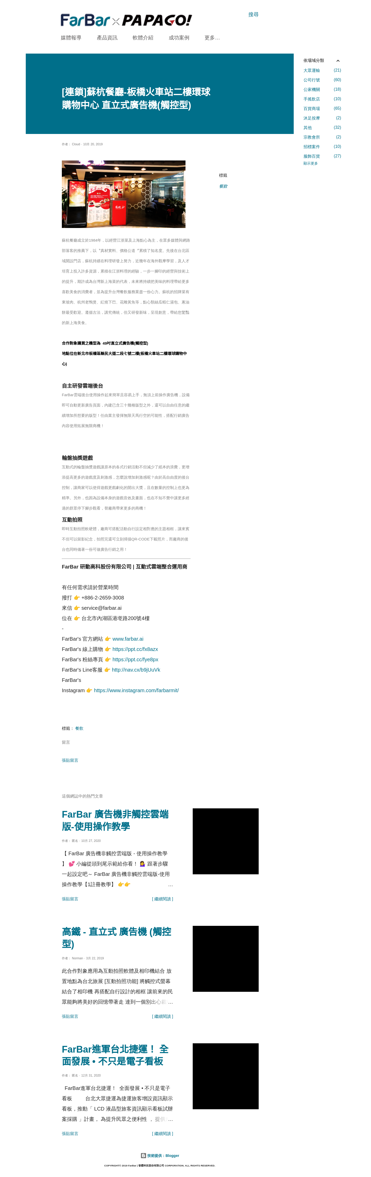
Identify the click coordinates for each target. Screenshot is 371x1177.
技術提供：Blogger (159, 1156)
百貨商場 (322, 108)
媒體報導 (71, 37)
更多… (212, 37)
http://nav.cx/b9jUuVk (136, 670)
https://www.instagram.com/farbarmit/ (136, 690)
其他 (322, 127)
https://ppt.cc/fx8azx (135, 649)
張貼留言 (70, 760)
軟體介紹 (143, 37)
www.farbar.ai (128, 639)
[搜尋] (253, 14)
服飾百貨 (322, 156)
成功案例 (179, 37)
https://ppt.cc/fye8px (135, 659)
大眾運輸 (322, 70)
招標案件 (322, 146)
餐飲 (223, 186)
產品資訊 (107, 37)
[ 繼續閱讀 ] (162, 899)
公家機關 (322, 89)
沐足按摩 (322, 118)
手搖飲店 (322, 99)
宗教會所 (322, 137)
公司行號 (322, 80)
